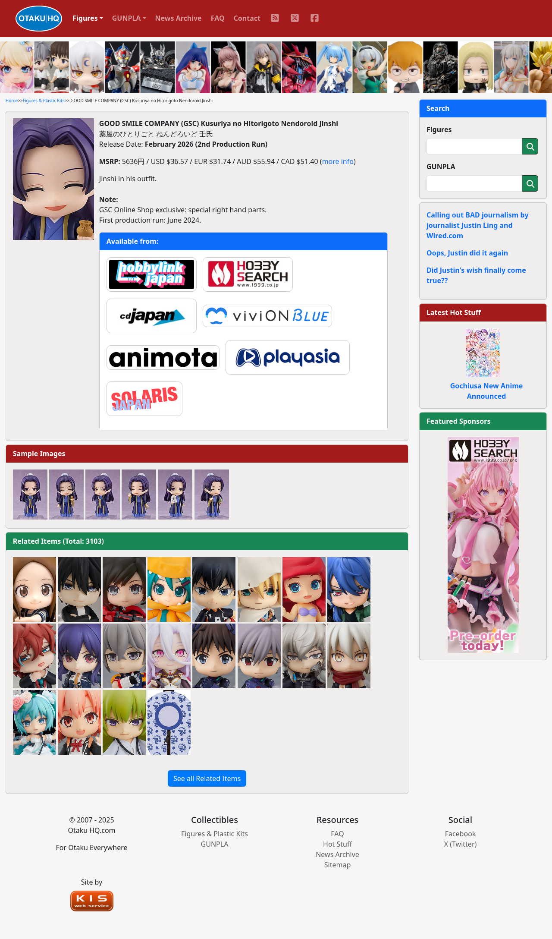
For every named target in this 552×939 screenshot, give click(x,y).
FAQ (218, 18)
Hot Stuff (337, 844)
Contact (247, 18)
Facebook (460, 833)
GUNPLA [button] (126, 18)
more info (338, 161)
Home (12, 101)
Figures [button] (85, 18)
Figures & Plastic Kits (44, 101)
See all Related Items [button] (207, 778)
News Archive (178, 18)
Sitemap (337, 865)
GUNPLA (441, 166)
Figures (439, 129)
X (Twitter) (460, 844)
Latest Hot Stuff (454, 312)
